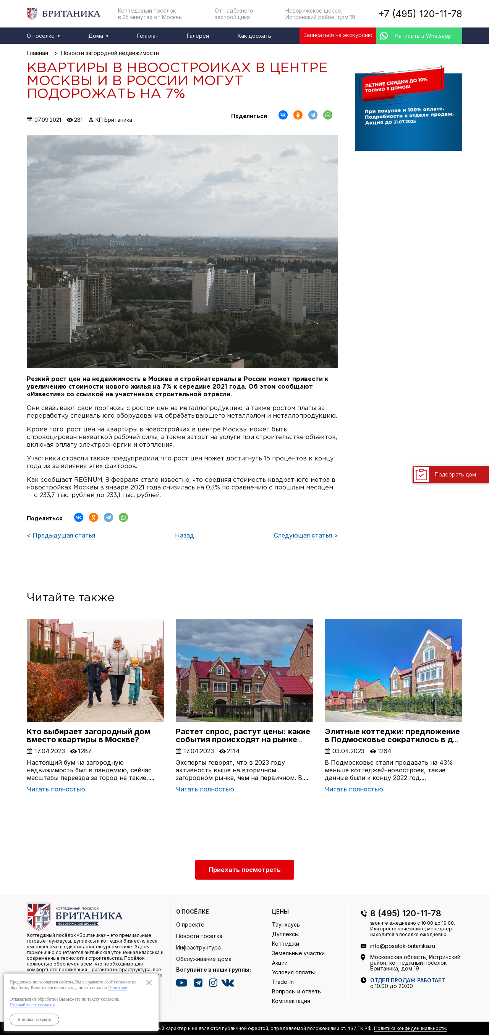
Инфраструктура (198, 947)
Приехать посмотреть (245, 870)
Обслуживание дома (204, 959)
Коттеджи (285, 943)
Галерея (198, 35)
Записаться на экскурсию (337, 35)
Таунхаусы (286, 924)
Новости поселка (199, 936)
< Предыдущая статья (61, 535)
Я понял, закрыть (34, 1019)
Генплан (148, 35)
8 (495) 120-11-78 (405, 913)
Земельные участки (298, 953)
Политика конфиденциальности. (410, 1028)
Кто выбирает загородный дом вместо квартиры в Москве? (89, 735)
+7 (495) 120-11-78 (420, 14)
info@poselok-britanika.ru (402, 946)
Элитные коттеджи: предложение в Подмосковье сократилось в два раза (393, 739)
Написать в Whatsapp (423, 35)
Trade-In (283, 981)
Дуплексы (285, 934)
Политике (117, 987)
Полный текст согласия (32, 1005)
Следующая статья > (306, 535)
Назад (184, 535)
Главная (37, 53)
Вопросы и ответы (297, 991)
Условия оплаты (293, 972)
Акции (280, 962)
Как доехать (254, 35)
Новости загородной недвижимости (110, 53)
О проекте (190, 924)
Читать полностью (56, 789)
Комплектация (291, 1001)
